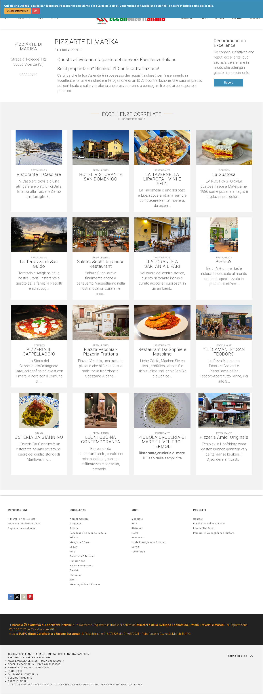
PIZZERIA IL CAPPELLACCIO (39, 351)
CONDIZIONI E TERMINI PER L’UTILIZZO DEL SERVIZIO (79, 684)
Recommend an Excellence (230, 43)
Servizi (136, 547)
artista (74, 528)
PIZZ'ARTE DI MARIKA (29, 46)
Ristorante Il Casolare (39, 174)
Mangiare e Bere (79, 542)
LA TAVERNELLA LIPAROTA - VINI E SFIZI (162, 179)
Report (228, 82)
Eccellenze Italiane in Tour (209, 523)
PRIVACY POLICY (33, 684)
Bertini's (224, 261)
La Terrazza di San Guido (39, 264)
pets (72, 551)
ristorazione (77, 561)
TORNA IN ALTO (240, 656)
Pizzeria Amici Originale (224, 437)
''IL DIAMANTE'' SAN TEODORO (224, 351)
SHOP (135, 510)
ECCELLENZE (78, 510)
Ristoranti (137, 528)
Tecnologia (138, 551)
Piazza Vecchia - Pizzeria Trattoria (100, 351)
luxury (74, 547)
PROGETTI (199, 510)
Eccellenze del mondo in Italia (88, 532)
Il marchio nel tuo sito (22, 519)
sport (73, 579)
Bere (134, 523)
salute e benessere (81, 565)
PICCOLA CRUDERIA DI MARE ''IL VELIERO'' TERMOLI (162, 442)
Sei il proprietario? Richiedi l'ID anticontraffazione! (108, 68)
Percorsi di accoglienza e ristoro (214, 532)
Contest (198, 519)
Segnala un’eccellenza (22, 528)
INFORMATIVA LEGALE (128, 684)
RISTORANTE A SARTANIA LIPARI (162, 264)
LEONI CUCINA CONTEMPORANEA (100, 439)
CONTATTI (14, 684)
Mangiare (137, 519)
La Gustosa (224, 174)
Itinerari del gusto (204, 528)
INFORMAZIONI (17, 510)
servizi (74, 570)
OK (35, 11)
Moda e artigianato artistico (149, 542)
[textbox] (162, 456)
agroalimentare (79, 519)
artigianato (76, 523)
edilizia (74, 537)
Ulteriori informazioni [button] (17, 11)
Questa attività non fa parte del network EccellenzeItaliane (117, 59)
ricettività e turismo (82, 556)
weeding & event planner (85, 584)
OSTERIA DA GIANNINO (39, 439)
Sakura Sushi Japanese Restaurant (101, 264)
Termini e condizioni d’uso (24, 523)
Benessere (138, 537)
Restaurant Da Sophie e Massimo (162, 351)
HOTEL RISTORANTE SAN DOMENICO (100, 176)
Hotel (135, 532)
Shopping (76, 574)
